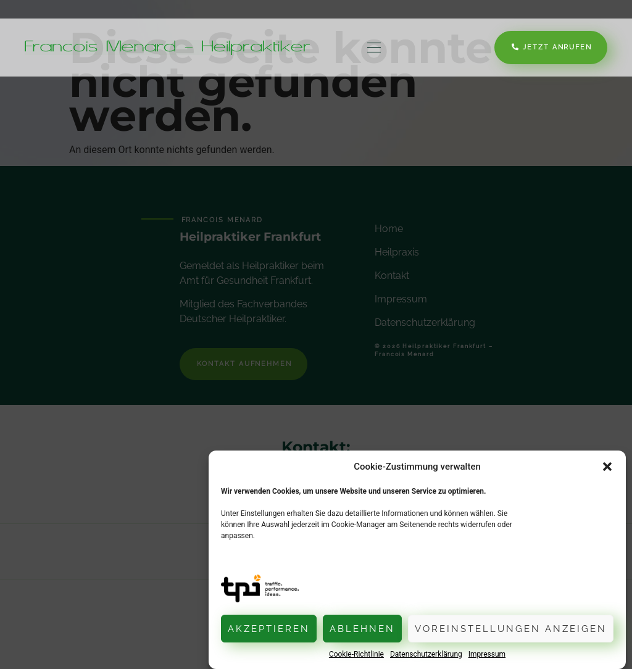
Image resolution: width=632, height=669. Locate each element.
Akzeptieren (269, 628)
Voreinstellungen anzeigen (511, 628)
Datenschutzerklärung (426, 654)
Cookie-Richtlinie (356, 654)
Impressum (486, 654)
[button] (607, 466)
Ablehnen (362, 628)
